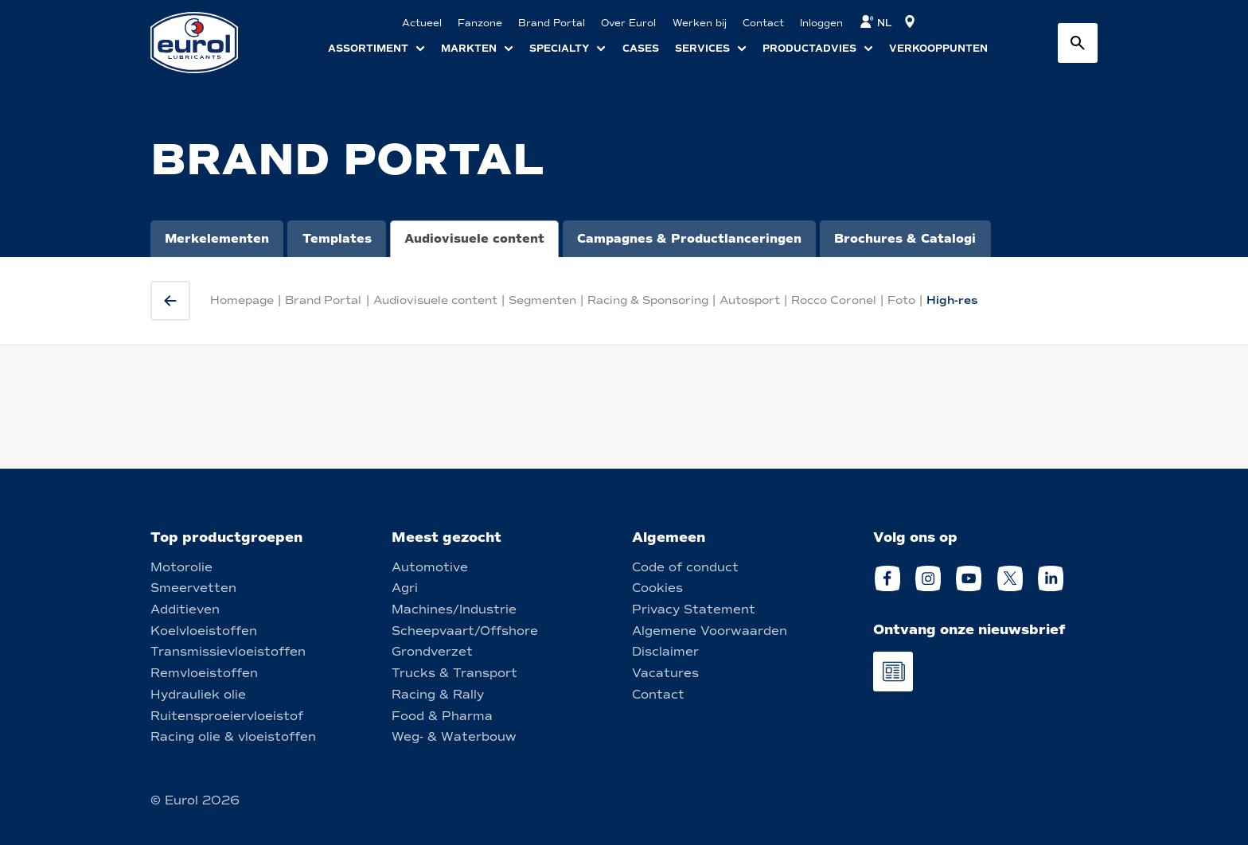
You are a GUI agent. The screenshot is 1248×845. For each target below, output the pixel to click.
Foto (901, 300)
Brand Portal (323, 300)
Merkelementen (217, 239)
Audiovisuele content (474, 239)
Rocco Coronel (833, 300)
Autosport (750, 300)
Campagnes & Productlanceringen (689, 239)
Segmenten (542, 300)
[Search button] (1078, 43)
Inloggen (821, 23)
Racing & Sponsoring (647, 300)
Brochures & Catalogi (905, 239)
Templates (337, 239)
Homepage (242, 300)
